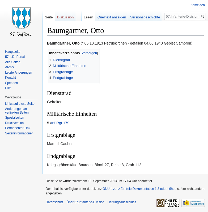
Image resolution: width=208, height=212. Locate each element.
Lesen (88, 17)
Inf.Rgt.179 (60, 123)
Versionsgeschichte (145, 17)
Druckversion (14, 123)
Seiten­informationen (19, 133)
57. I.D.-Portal (15, 57)
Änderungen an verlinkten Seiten (17, 110)
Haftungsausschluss (122, 202)
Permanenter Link (17, 128)
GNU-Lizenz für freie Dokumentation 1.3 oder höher (139, 189)
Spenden (11, 83)
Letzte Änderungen (18, 72)
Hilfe (8, 88)
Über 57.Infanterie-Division (85, 202)
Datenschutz (54, 202)
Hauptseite (12, 52)
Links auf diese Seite (20, 104)
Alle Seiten (12, 62)
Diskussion (65, 17)
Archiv (9, 67)
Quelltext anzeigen (111, 17)
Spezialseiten (14, 117)
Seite (49, 17)
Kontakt (10, 77)
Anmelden (197, 5)
